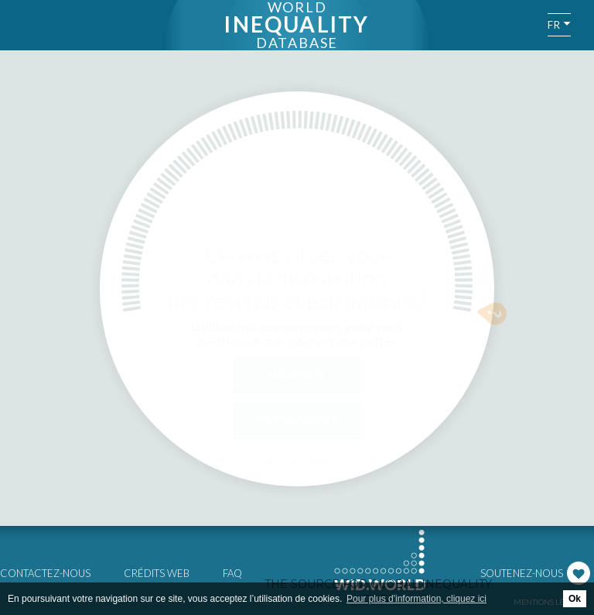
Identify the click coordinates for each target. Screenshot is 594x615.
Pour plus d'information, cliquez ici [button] (416, 598)
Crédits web (156, 573)
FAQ (232, 573)
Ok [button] (574, 598)
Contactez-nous (45, 573)
